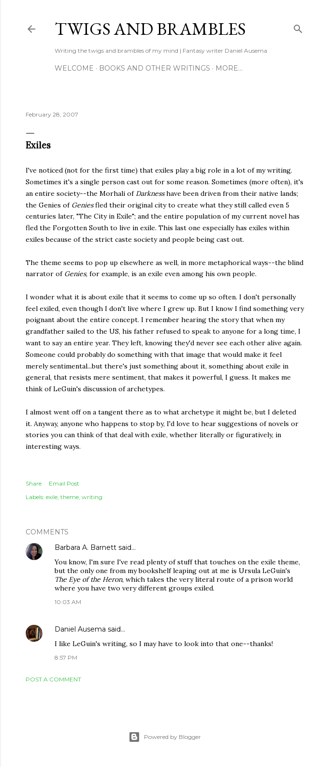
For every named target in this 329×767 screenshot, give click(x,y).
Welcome (74, 68)
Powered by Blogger (165, 737)
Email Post (64, 483)
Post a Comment (53, 679)
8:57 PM (66, 657)
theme (69, 497)
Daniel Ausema (80, 629)
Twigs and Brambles (150, 28)
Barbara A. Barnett (85, 547)
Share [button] (34, 483)
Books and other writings (154, 68)
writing (92, 497)
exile (51, 497)
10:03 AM (68, 601)
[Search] (298, 26)
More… (229, 68)
